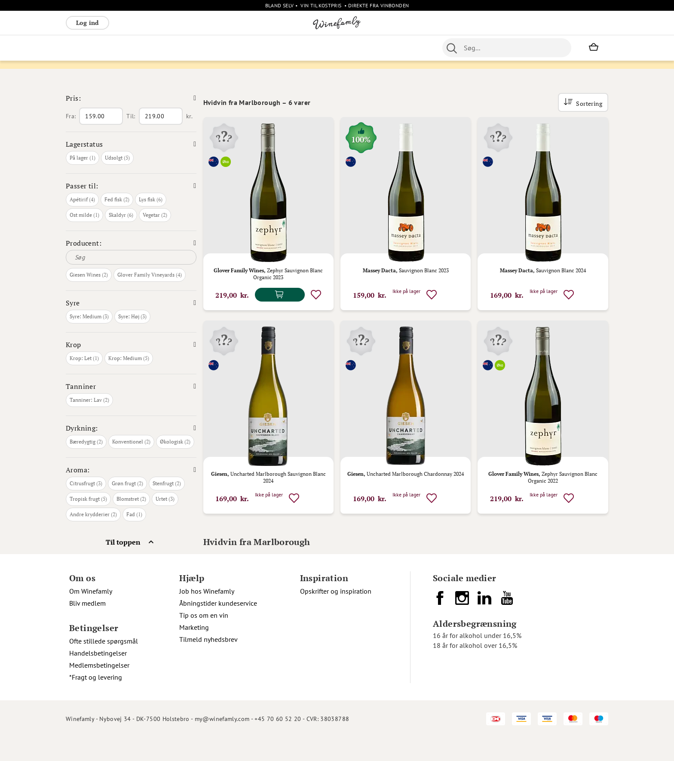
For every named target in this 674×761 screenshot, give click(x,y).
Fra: (71, 140)
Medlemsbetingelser (99, 688)
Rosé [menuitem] (136, 47)
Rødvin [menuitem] (80, 47)
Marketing (194, 651)
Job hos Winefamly (206, 614)
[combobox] (506, 47)
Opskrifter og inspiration (335, 614)
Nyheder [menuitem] (286, 47)
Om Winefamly (90, 614)
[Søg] (131, 281)
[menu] (237, 48)
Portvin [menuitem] (331, 47)
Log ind (87, 22)
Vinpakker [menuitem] (193, 47)
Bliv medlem (87, 626)
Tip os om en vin (203, 639)
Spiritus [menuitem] (227, 47)
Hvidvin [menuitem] (110, 47)
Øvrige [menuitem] (256, 47)
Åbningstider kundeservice (218, 626)
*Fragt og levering (95, 700)
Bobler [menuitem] (160, 47)
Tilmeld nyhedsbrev (208, 663)
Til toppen (123, 565)
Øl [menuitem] (309, 47)
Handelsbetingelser (98, 676)
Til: (130, 140)
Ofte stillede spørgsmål (103, 664)
